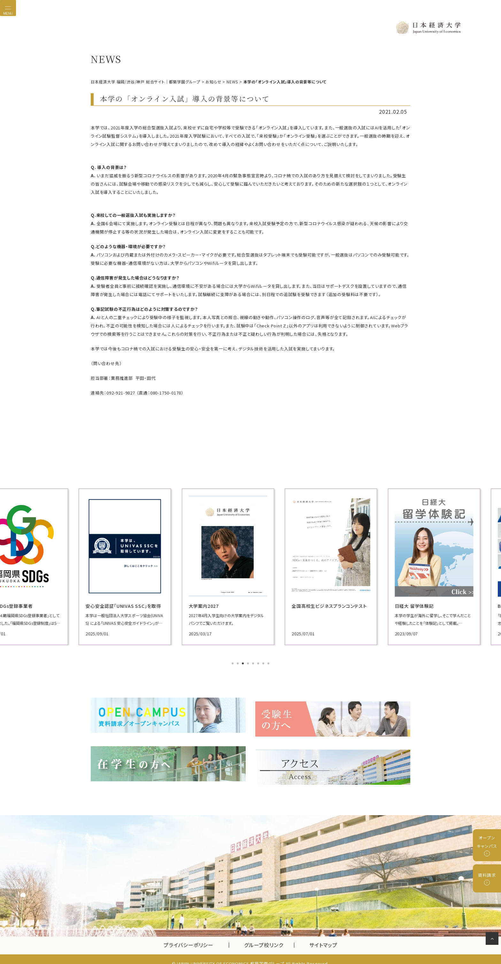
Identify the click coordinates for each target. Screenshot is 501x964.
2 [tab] (238, 663)
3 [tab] (243, 663)
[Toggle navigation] (8, 8)
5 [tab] (253, 663)
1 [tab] (233, 663)
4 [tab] (248, 663)
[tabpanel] (142, 566)
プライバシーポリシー (188, 936)
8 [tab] (269, 663)
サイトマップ (323, 936)
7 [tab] (264, 663)
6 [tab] (258, 663)
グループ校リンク (269, 936)
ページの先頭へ (493, 940)
